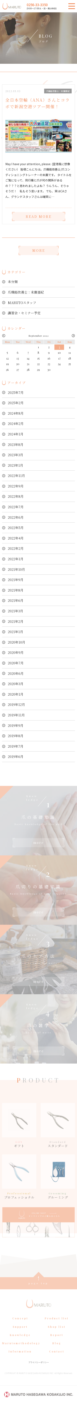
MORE (38, 250)
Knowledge (20, 1341)
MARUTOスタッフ (22, 302)
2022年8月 (16, 496)
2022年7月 (16, 507)
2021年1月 (15, 631)
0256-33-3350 (37, 4)
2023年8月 (15, 444)
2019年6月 (15, 756)
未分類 (13, 281)
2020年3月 (15, 683)
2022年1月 (15, 559)
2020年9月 (16, 652)
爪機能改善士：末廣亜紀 (26, 292)
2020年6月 (16, 673)
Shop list (57, 1333)
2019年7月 (15, 746)
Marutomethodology (21, 1350)
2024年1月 (15, 434)
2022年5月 (16, 527)
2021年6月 (15, 600)
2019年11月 (16, 715)
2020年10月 (16, 642)
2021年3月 (15, 611)
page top (38, 1290)
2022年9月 (16, 486)
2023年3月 (15, 454)
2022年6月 (16, 517)
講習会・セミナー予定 (24, 313)
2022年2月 (16, 548)
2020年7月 (16, 663)
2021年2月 (15, 621)
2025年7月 (16, 392)
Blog (56, 1350)
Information (20, 1358)
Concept (20, 1325)
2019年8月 (15, 735)
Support (20, 1333)
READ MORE (39, 216)
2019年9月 (15, 725)
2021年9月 (15, 579)
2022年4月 (16, 538)
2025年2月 (16, 402)
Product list (57, 1325)
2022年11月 (16, 475)
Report (56, 1341)
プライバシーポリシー (38, 1369)
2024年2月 (16, 423)
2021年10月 (16, 569)
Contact (56, 1358)
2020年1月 (15, 694)
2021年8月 (15, 590)
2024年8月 (16, 413)
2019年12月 (16, 704)
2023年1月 (15, 465)
